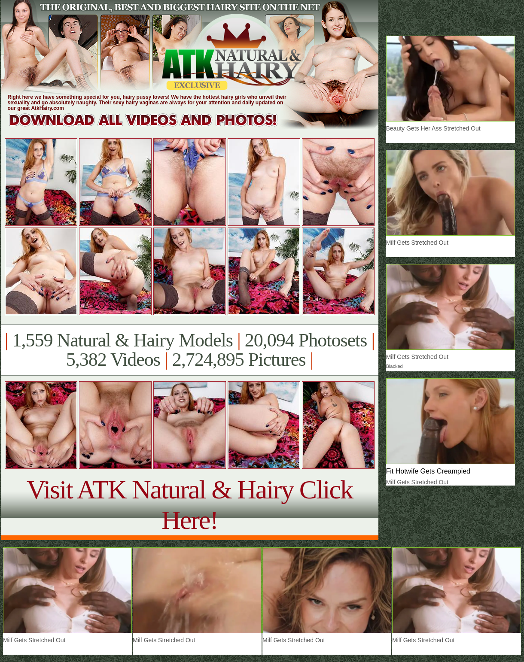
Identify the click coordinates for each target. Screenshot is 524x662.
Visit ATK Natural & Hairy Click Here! (190, 504)
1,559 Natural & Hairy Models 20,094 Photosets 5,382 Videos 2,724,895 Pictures (190, 350)
